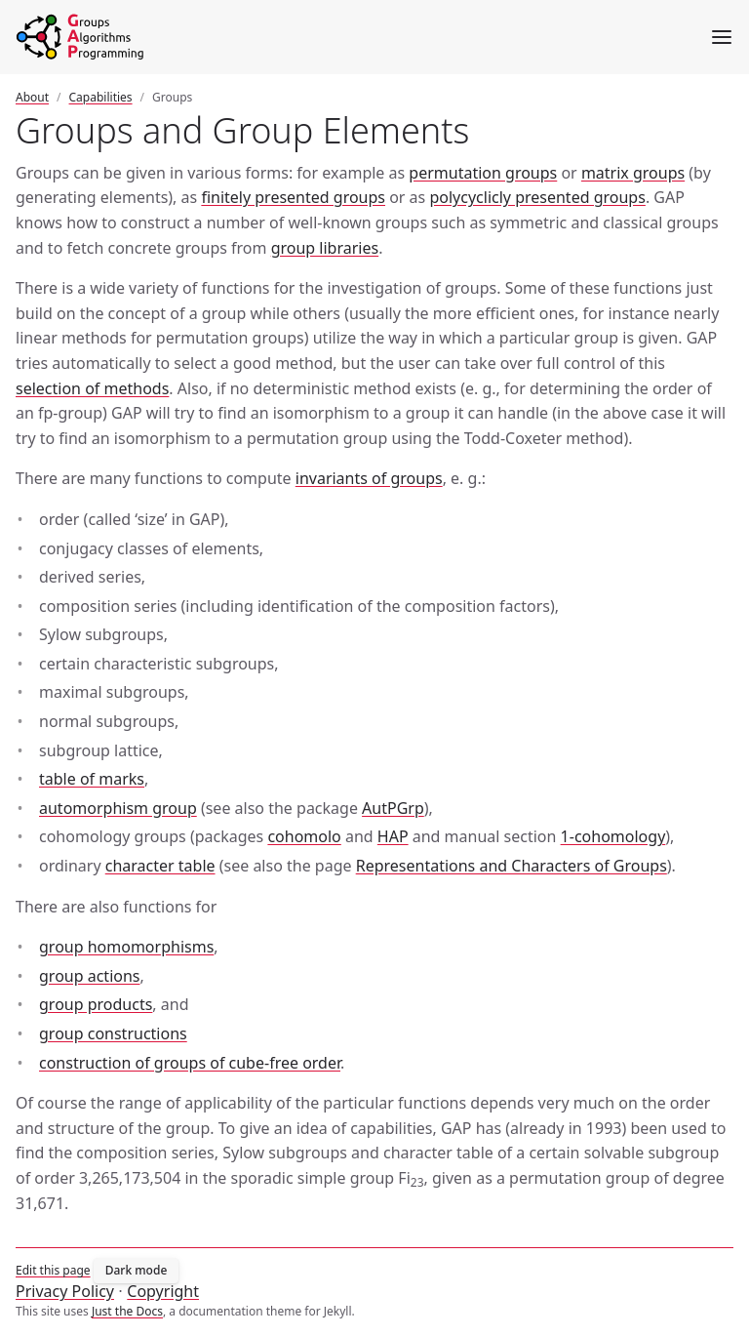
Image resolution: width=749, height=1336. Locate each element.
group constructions (113, 1033)
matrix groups (633, 172)
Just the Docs (127, 1311)
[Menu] (721, 37)
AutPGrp (393, 808)
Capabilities (101, 97)
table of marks (91, 778)
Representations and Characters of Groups (511, 865)
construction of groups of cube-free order (189, 1062)
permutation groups (483, 172)
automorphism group (118, 808)
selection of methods (92, 388)
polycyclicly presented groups (537, 197)
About (32, 97)
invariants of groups (369, 478)
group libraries (324, 248)
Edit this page (53, 1270)
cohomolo (303, 836)
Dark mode (136, 1270)
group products (95, 1004)
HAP (393, 836)
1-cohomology (613, 836)
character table (160, 865)
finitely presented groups (293, 197)
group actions (89, 976)
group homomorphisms (126, 946)
